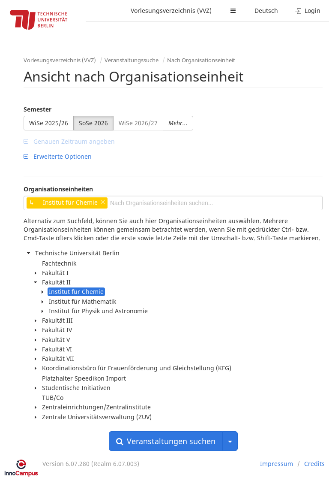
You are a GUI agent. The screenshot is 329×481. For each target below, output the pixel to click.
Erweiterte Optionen (58, 156)
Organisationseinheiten (58, 189)
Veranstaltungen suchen (165, 441)
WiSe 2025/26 (48, 123)
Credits (314, 464)
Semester (37, 109)
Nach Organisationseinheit (201, 60)
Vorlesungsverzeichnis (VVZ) (171, 10)
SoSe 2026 (93, 123)
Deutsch (266, 10)
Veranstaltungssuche (132, 60)
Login (307, 10)
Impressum (276, 464)
